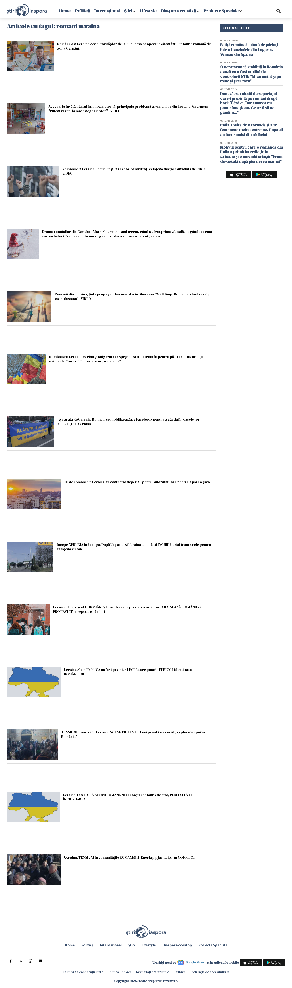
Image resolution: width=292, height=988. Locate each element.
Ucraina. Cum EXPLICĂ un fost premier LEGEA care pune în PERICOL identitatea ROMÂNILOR (128, 671)
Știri (128, 11)
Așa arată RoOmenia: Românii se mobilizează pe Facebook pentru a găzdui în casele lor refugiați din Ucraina (129, 421)
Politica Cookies (119, 972)
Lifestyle (148, 11)
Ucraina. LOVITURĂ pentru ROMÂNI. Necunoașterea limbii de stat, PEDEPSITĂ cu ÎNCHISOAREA (128, 796)
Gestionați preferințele (152, 972)
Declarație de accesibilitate (209, 972)
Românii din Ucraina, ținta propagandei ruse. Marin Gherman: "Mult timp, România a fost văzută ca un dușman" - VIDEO (132, 296)
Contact (179, 972)
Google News (194, 962)
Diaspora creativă (178, 11)
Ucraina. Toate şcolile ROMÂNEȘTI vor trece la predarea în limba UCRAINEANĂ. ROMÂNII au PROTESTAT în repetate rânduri (127, 609)
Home (65, 11)
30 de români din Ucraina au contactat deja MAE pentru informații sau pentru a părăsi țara (137, 481)
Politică (82, 11)
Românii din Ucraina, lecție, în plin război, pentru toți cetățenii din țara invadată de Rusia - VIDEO (134, 171)
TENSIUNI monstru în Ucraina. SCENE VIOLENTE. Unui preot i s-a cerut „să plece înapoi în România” (133, 734)
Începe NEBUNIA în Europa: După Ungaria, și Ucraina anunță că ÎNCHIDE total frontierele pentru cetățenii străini (134, 546)
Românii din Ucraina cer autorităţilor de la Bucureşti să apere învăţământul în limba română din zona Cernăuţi (134, 45)
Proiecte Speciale (221, 11)
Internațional (107, 11)
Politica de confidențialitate (83, 972)
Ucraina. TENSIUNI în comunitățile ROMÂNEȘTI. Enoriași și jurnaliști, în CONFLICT (129, 857)
